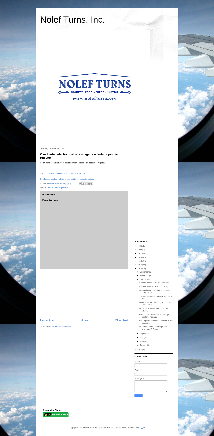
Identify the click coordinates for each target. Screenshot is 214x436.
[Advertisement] (84, 294)
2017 (139, 265)
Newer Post (47, 320)
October (143, 279)
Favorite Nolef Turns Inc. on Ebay (153, 286)
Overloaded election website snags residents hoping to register (67, 179)
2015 (139, 350)
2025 (139, 246)
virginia (50, 188)
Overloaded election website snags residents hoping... (154, 315)
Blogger (141, 427)
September (145, 334)
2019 (139, 257)
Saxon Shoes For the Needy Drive (154, 283)
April (142, 341)
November (144, 275)
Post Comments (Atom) (62, 326)
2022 (139, 250)
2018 (139, 261)
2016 (139, 268)
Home (84, 320)
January (143, 345)
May (142, 337)
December (144, 272)
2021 (139, 253)
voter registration (61, 188)
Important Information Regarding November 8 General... (153, 328)
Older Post (121, 320)
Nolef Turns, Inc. (72, 20)
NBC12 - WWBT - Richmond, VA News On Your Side (62, 174)
